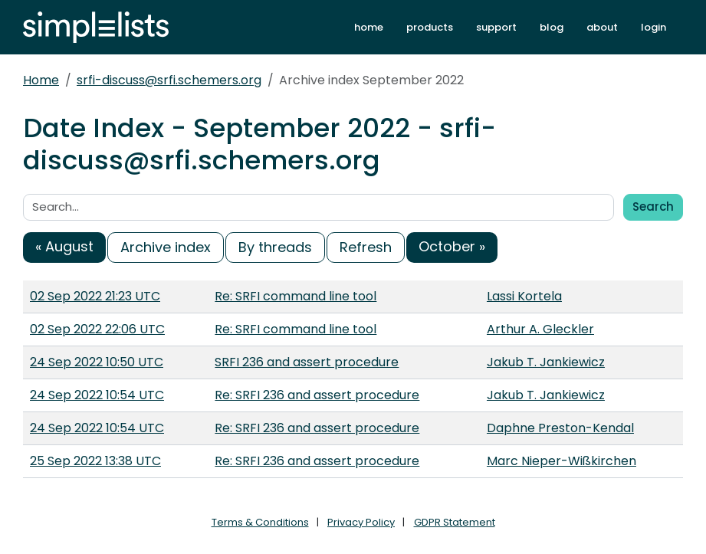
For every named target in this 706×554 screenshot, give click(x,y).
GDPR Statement (454, 522)
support (496, 27)
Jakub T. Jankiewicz (546, 362)
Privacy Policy (361, 522)
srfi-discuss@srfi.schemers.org (169, 80)
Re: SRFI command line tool (295, 296)
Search (653, 206)
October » (452, 246)
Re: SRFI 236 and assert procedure (317, 395)
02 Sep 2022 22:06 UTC (97, 329)
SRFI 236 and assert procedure (307, 362)
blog (551, 27)
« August (64, 246)
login (653, 27)
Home (41, 80)
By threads (275, 247)
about (602, 27)
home (368, 27)
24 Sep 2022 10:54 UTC (97, 395)
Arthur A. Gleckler (540, 329)
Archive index (165, 247)
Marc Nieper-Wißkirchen (561, 461)
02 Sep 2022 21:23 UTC (95, 296)
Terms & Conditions (260, 522)
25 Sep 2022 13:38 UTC (95, 461)
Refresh (366, 247)
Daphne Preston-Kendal (560, 428)
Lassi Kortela (524, 296)
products (429, 27)
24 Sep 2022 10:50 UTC (96, 362)
